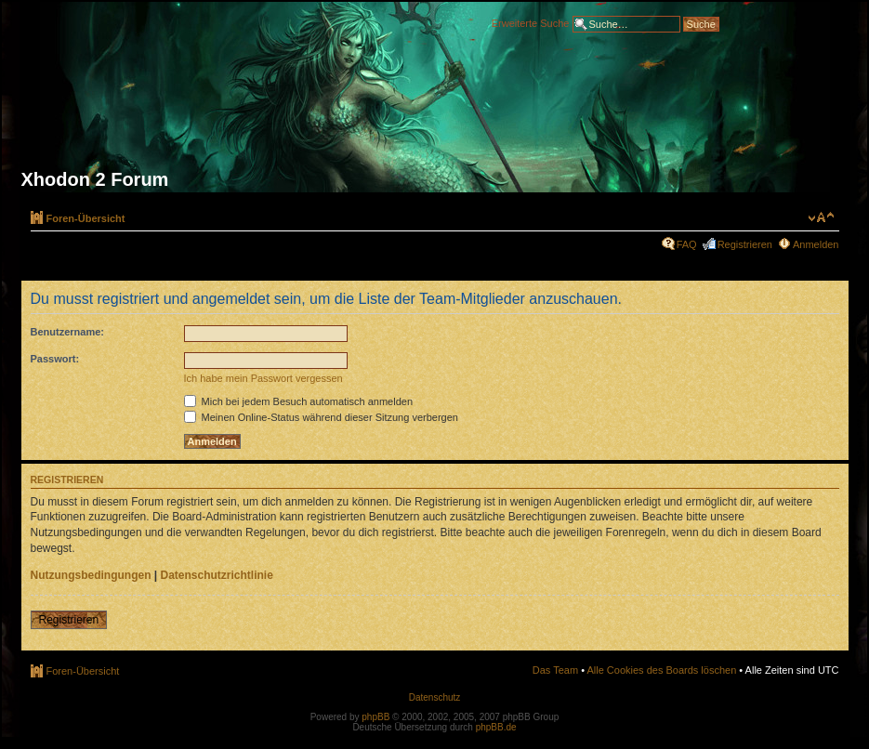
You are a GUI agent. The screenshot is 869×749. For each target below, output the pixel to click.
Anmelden (816, 244)
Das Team (555, 670)
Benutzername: (67, 331)
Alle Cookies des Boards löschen (661, 670)
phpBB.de (496, 727)
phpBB (375, 717)
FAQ (687, 244)
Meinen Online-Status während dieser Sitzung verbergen (321, 417)
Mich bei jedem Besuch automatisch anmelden (299, 401)
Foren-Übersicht (85, 218)
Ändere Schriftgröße (821, 217)
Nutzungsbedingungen (91, 575)
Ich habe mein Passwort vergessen (263, 378)
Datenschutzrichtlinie (217, 575)
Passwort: (55, 358)
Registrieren (745, 244)
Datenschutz (435, 697)
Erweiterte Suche (531, 22)
